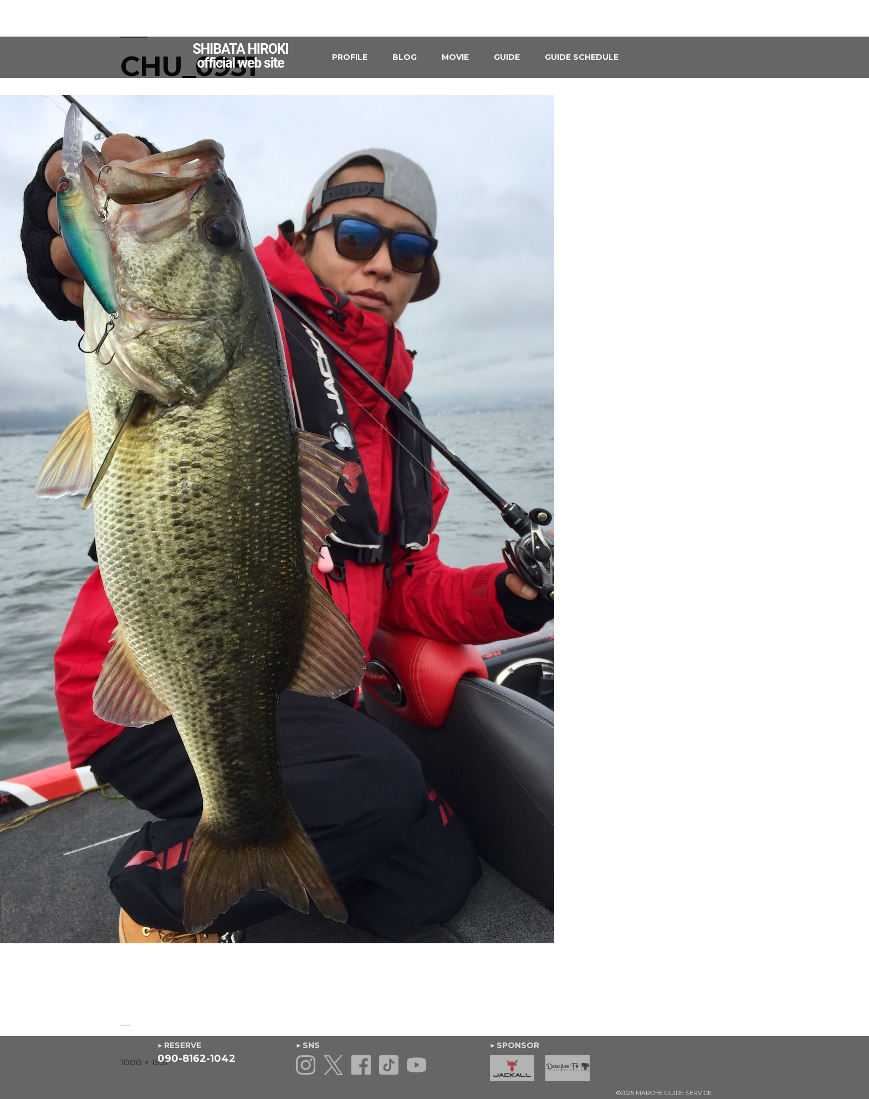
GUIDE (507, 57)
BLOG (404, 57)
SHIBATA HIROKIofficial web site (241, 56)
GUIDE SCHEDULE (581, 57)
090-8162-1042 (196, 1058)
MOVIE (455, 57)
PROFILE (349, 57)
